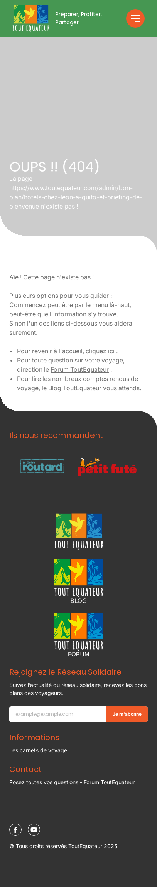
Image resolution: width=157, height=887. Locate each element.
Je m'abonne (127, 714)
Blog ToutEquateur (74, 388)
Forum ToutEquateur (80, 369)
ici (111, 351)
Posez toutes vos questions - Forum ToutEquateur (72, 782)
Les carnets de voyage (38, 750)
